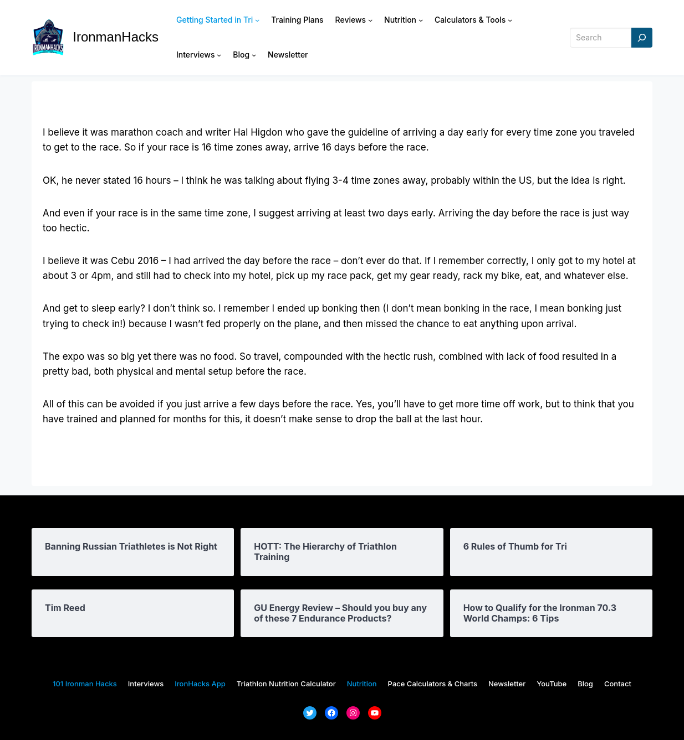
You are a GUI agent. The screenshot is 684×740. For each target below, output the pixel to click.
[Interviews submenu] (219, 55)
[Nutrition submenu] (420, 20)
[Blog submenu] (254, 55)
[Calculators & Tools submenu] (510, 20)
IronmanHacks (116, 36)
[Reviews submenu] (370, 20)
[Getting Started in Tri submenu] (257, 20)
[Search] (641, 38)
